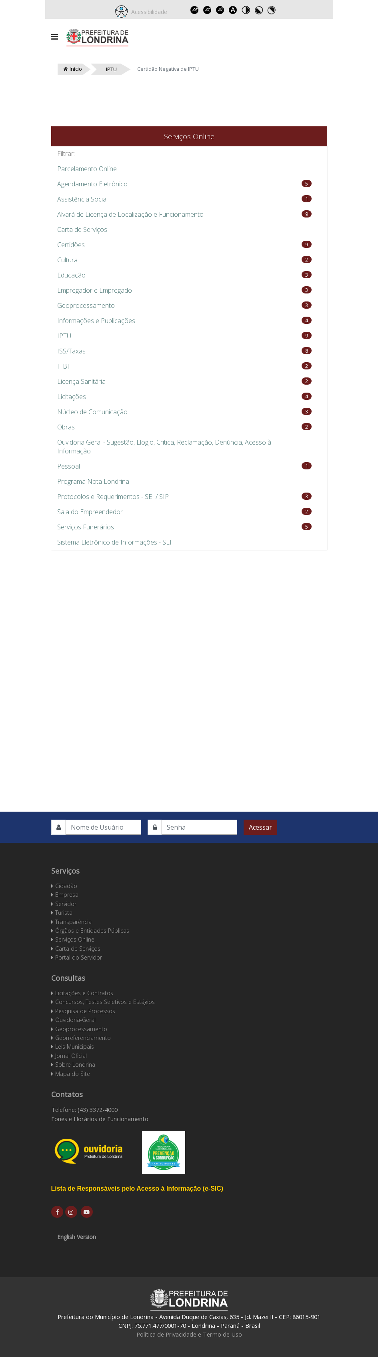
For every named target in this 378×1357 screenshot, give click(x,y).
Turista (63, 912)
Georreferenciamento (83, 1038)
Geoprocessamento (81, 1029)
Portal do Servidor (78, 957)
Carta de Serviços (82, 229)
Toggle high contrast (245, 10)
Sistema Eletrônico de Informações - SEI (114, 542)
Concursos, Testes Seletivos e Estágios (105, 1002)
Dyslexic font (232, 10)
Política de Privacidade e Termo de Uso (189, 1334)
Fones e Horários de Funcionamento (99, 1119)
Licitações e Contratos (84, 993)
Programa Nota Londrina (93, 481)
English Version (76, 1237)
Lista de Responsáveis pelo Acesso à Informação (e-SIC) (137, 1188)
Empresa (66, 894)
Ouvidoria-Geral (75, 1020)
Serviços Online (74, 939)
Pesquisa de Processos (85, 1011)
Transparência (73, 922)
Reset (220, 10)
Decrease (207, 10)
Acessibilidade (147, 12)
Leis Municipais (74, 1046)
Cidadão (66, 886)
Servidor (65, 904)
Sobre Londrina (75, 1064)
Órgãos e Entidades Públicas (92, 930)
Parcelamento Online (87, 168)
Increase (194, 10)
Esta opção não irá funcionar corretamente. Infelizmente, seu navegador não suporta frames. (189, 662)
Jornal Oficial (71, 1056)
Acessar (260, 827)
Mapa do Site (72, 1074)
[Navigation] (54, 37)
